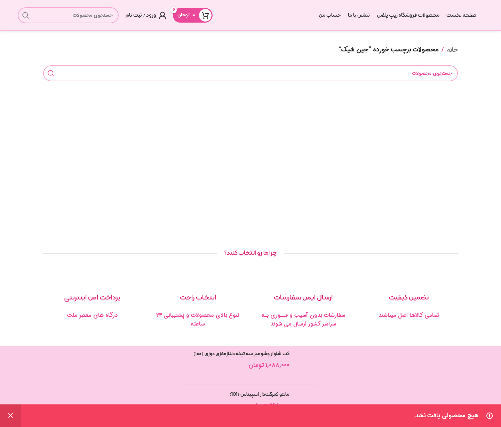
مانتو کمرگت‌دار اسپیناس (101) (259, 395)
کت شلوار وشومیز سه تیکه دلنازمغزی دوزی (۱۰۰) (241, 354)
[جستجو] (68, 16)
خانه (452, 50)
